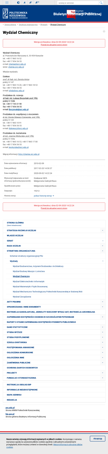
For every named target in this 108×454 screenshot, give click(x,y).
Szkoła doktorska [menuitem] (17, 342)
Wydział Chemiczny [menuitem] (21, 276)
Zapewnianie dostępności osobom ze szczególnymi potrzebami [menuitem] (40, 317)
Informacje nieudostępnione (22, 390)
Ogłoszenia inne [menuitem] (15, 357)
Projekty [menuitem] (12, 373)
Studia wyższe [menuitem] (14, 332)
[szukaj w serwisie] (78, 3)
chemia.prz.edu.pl (16, 67)
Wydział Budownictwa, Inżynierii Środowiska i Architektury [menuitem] (38, 266)
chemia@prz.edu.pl (17, 64)
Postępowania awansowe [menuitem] (20, 347)
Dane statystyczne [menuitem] (17, 327)
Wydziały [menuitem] (57, 261)
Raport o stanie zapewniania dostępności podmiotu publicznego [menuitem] (41, 322)
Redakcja (12, 400)
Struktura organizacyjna (28, 24)
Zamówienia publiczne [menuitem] (18, 363)
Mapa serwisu (14, 395)
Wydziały (44, 24)
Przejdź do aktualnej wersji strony (54, 45)
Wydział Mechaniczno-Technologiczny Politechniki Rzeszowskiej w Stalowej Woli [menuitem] (47, 291)
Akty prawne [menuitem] (14, 302)
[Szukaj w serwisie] (101, 3)
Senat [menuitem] (56, 240)
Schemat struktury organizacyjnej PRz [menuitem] (26, 256)
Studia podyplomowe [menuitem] (18, 337)
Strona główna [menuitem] (15, 224)
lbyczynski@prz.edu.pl (18, 109)
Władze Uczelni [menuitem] (15, 235)
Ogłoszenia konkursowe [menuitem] (20, 352)
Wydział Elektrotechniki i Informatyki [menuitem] (28, 281)
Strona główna (10, 24)
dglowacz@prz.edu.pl (18, 128)
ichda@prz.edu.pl (16, 90)
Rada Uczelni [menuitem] (14, 246)
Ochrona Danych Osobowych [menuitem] (22, 368)
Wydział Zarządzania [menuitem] (22, 296)
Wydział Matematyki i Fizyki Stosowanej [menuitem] (30, 286)
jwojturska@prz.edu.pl (19, 147)
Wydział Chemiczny (58, 24)
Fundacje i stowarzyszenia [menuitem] (21, 378)
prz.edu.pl (10, 407)
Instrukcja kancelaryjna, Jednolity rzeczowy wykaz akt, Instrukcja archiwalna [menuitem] (51, 312)
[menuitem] (102, 230)
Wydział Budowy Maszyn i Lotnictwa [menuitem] (29, 271)
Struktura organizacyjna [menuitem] (21, 251)
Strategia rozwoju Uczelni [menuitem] (21, 230)
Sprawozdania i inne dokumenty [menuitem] (24, 307)
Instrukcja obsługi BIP (19, 385)
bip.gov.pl (10, 414)
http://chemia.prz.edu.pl (28, 154)
